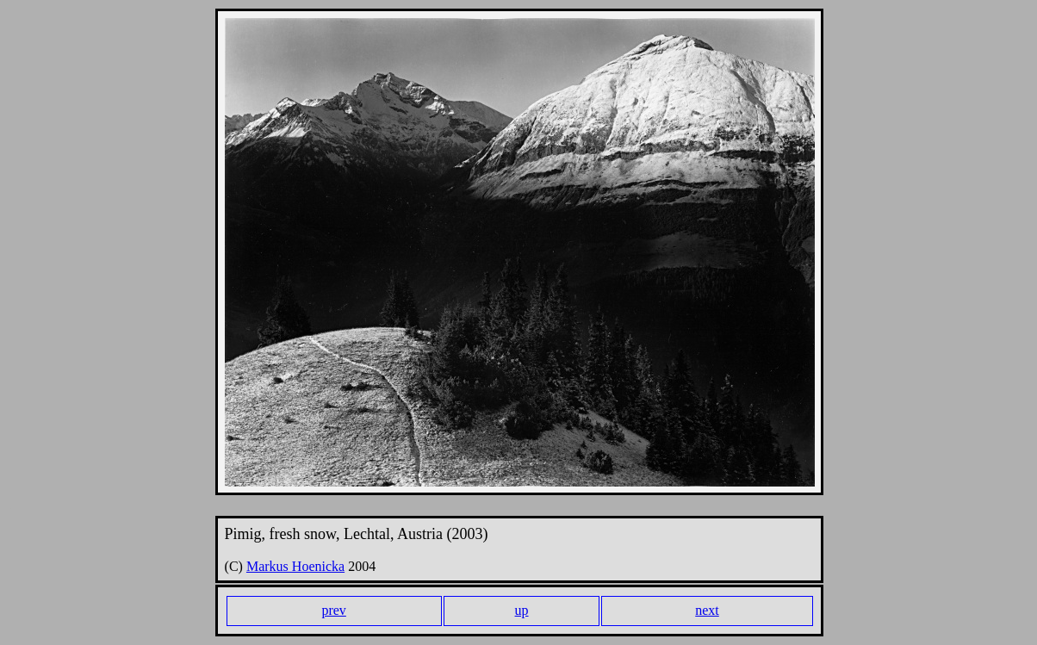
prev (333, 610)
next (707, 610)
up (522, 610)
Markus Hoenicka (295, 566)
